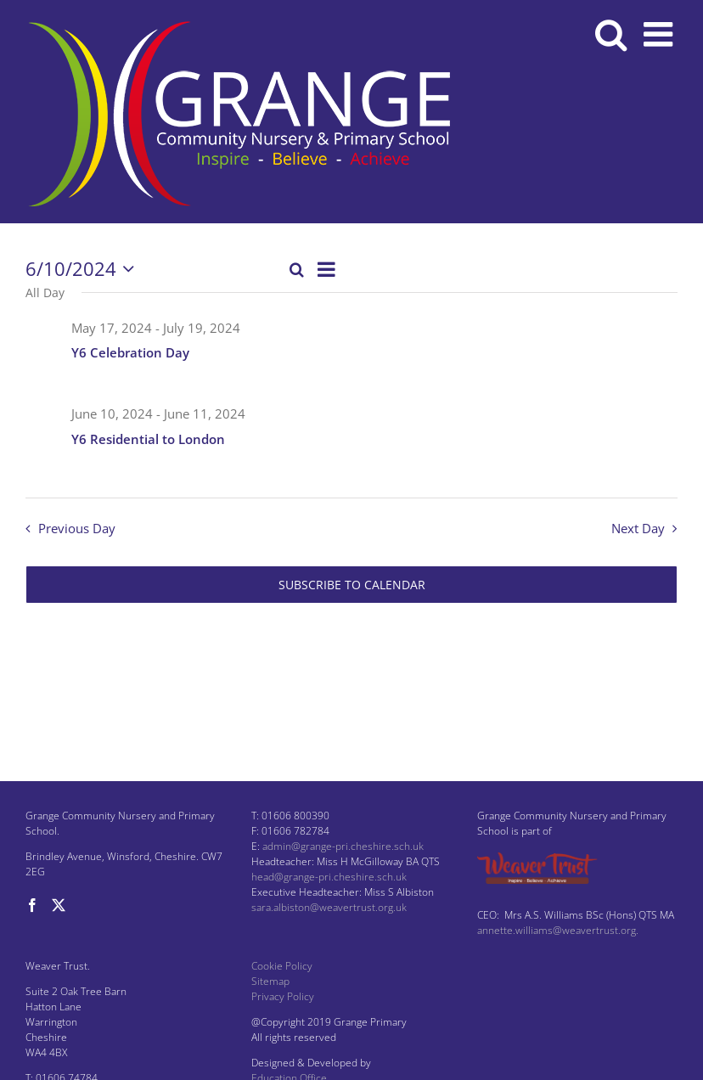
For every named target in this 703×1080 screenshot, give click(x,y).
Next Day (638, 528)
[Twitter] (58, 905)
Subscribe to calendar (351, 584)
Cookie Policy (281, 966)
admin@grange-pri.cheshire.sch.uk (343, 846)
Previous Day (76, 528)
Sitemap (270, 981)
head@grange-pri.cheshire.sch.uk (329, 876)
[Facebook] (32, 905)
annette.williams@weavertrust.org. (557, 930)
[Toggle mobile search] (611, 34)
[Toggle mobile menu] (661, 34)
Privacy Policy (282, 996)
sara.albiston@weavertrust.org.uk (329, 907)
